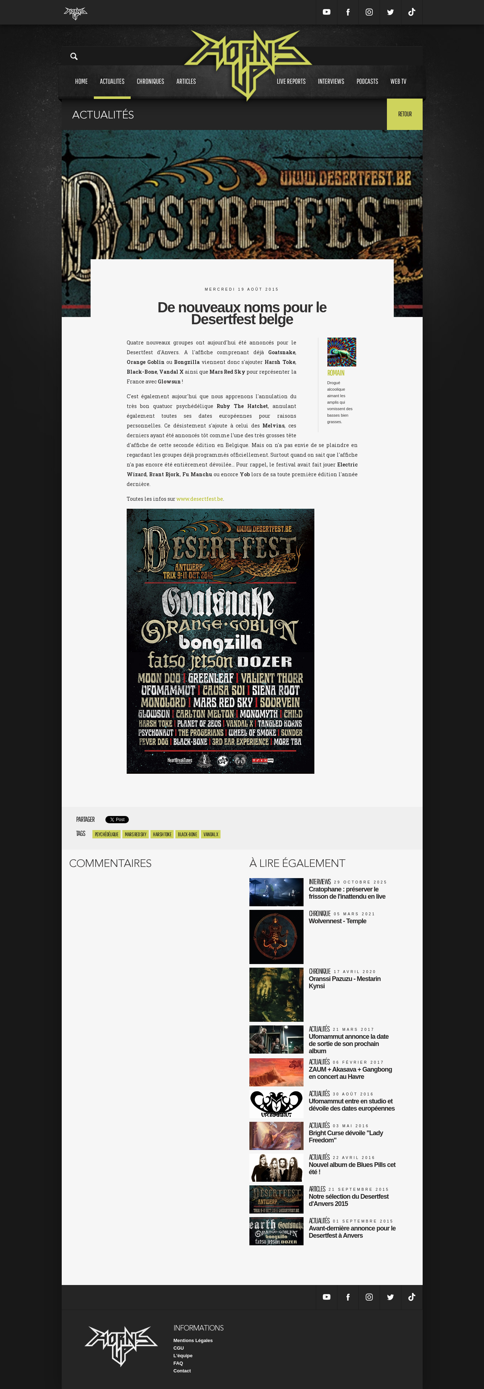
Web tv (398, 88)
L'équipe (183, 1355)
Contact (182, 1370)
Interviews (331, 88)
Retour (404, 114)
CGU (179, 1348)
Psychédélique (106, 834)
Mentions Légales (193, 1340)
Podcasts (367, 88)
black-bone (187, 834)
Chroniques (150, 88)
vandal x (211, 834)
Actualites (112, 88)
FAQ (178, 1363)
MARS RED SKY (135, 834)
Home (81, 88)
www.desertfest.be (199, 498)
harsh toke (162, 834)
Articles (186, 88)
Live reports (291, 88)
